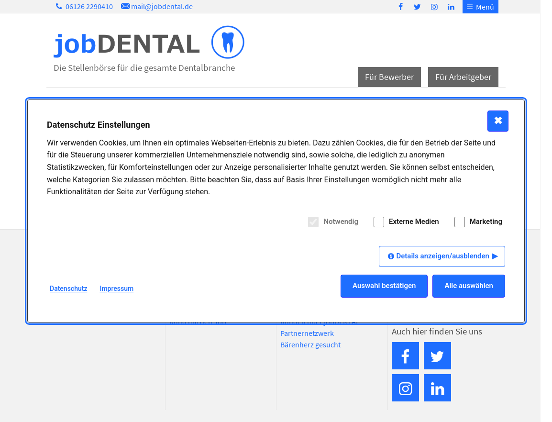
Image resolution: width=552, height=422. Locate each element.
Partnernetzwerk (307, 333)
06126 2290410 (83, 6)
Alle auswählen (468, 285)
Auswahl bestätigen (384, 285)
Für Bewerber (389, 76)
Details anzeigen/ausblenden (442, 256)
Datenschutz (68, 288)
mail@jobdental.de (156, 6)
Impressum (116, 288)
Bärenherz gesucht (310, 344)
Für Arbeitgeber (463, 76)
